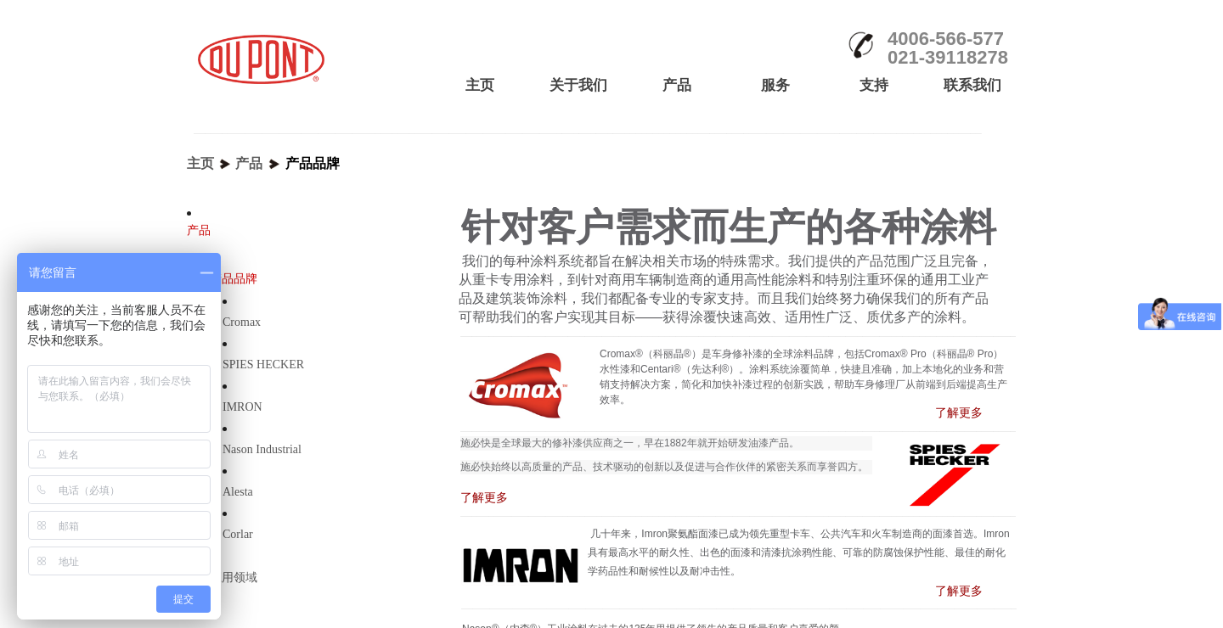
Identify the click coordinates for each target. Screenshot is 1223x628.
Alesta (238, 491)
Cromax (242, 322)
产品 (248, 163)
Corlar (238, 534)
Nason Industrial (262, 449)
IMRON (242, 407)
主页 (200, 163)
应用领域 (233, 577)
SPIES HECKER (263, 364)
